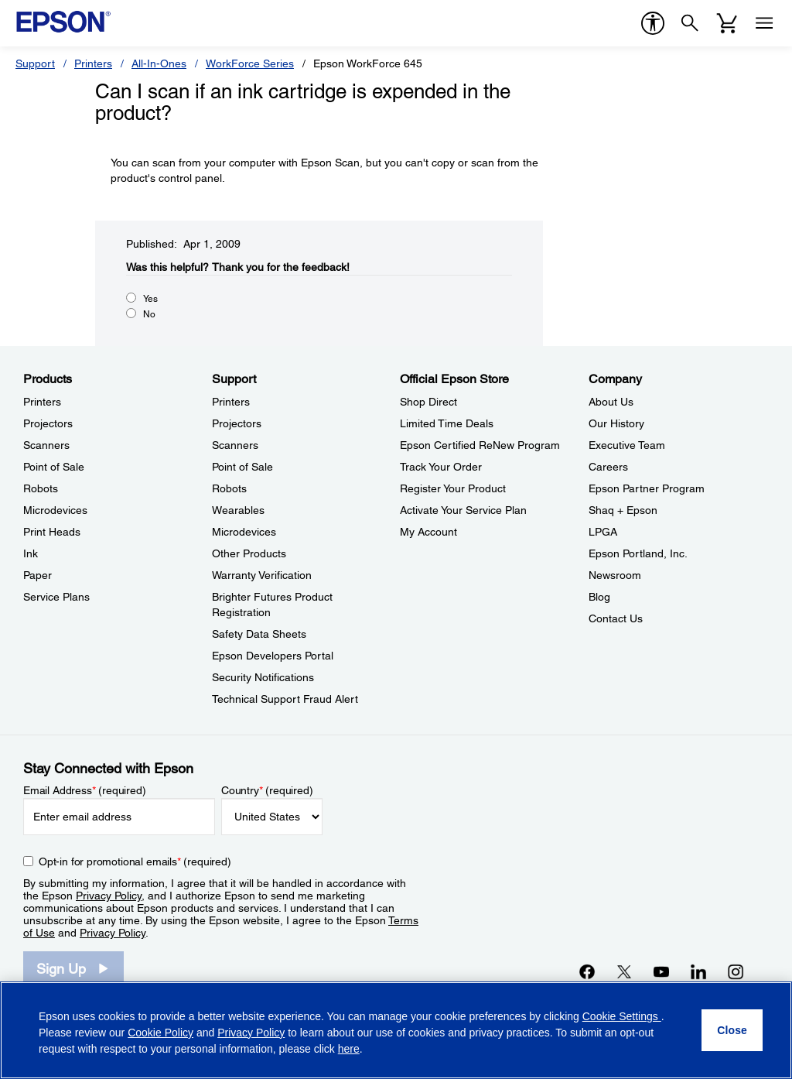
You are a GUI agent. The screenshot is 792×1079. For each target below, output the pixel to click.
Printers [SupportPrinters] (231, 402)
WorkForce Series (250, 63)
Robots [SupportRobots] (229, 488)
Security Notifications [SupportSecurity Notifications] (263, 677)
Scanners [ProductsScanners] (46, 445)
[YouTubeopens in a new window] (661, 971)
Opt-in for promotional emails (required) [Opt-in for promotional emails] (135, 861)
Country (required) (267, 790)
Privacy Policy (109, 895)
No (149, 314)
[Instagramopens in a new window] (735, 971)
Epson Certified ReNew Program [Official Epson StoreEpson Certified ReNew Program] (480, 445)
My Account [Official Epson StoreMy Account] (428, 532)
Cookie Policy (160, 1032)
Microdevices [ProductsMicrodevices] (55, 510)
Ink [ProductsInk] (30, 553)
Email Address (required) (84, 790)
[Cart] (727, 23)
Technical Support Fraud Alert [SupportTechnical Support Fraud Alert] (285, 699)
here (349, 1049)
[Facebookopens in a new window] (587, 971)
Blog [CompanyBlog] (599, 597)
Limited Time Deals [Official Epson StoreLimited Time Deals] (446, 423)
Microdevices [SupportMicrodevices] (244, 532)
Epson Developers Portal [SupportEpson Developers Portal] (272, 655)
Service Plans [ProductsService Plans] (56, 597)
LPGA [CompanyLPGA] (603, 532)
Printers (93, 63)
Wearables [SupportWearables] (238, 510)
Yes (150, 298)
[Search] (690, 23)
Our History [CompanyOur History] (616, 423)
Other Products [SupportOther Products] (249, 553)
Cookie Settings (621, 1016)
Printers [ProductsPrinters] (42, 402)
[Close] (732, 1030)
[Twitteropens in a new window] (624, 971)
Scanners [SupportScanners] (235, 445)
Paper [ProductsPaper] (37, 575)
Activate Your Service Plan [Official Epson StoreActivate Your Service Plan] (463, 510)
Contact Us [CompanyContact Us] (616, 618)
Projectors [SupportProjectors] (236, 423)
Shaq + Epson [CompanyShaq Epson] (623, 510)
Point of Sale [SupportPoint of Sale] (242, 467)
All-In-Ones (158, 63)
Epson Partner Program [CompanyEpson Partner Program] (647, 488)
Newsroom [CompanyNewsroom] (615, 575)
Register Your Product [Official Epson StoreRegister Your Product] (453, 488)
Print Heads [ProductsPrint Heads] (51, 532)
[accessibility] (652, 23)
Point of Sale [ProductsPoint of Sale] (53, 467)
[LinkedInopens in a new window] (698, 971)
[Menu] (764, 23)
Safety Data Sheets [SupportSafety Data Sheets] (259, 634)
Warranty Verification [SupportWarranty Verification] (262, 575)
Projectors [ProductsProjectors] (48, 423)
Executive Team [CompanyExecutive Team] (627, 445)
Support (35, 63)
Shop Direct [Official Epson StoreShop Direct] (428, 402)
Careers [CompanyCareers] (608, 467)
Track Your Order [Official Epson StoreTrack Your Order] (441, 467)
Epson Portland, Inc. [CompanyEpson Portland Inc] (638, 553)
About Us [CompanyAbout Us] (611, 402)
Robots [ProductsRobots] (40, 488)
